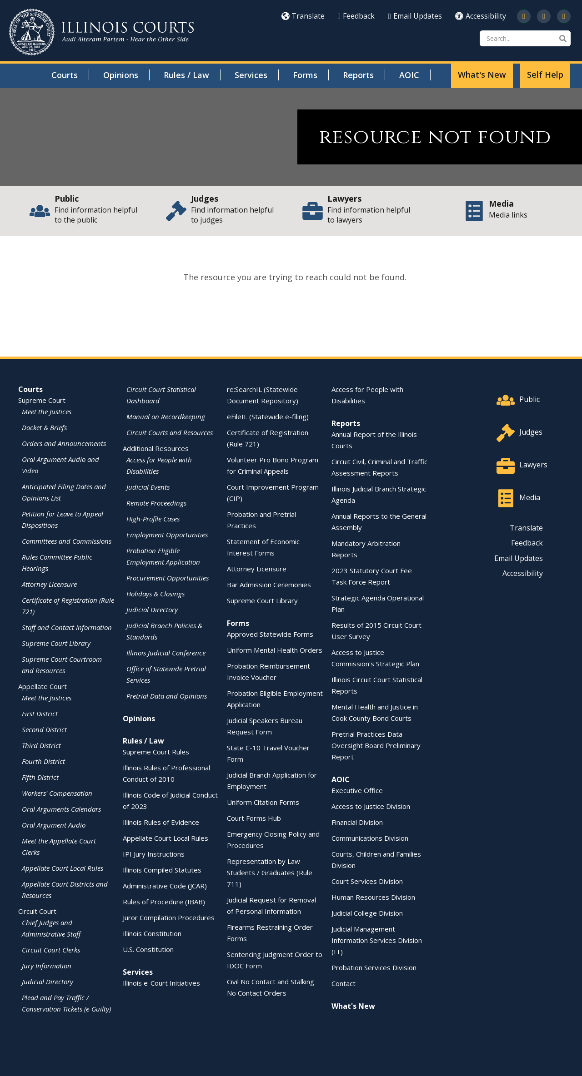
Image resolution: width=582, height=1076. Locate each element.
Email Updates (415, 16)
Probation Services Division (373, 967)
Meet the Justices (46, 411)
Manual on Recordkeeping (165, 416)
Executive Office (357, 790)
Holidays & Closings (155, 593)
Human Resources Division (373, 897)
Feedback (356, 16)
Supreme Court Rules (156, 751)
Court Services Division (367, 881)
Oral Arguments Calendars (61, 808)
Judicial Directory (47, 981)
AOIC (409, 74)
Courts (64, 74)
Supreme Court (41, 400)
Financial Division (357, 822)
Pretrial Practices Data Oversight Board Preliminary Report (376, 745)
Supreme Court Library (56, 643)
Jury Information (46, 965)
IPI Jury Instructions (154, 853)
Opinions (120, 74)
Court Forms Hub (254, 818)
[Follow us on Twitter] (524, 16)
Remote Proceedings (156, 502)
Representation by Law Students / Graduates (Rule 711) (269, 872)
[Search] (525, 38)
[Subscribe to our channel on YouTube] (544, 16)
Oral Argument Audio (53, 824)
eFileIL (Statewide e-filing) (268, 416)
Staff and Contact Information (67, 627)
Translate (303, 16)
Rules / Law (186, 74)
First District (40, 713)
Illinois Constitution (152, 933)
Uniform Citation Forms (263, 802)
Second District (44, 729)
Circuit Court (37, 911)
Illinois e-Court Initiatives (161, 982)
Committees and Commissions (66, 540)
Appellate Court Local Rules (62, 868)
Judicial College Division (367, 912)
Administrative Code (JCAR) (165, 885)
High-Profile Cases (153, 518)
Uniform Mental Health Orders (274, 650)
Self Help (545, 74)
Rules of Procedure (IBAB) (164, 901)
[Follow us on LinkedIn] (564, 16)
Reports (358, 74)
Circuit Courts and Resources (169, 432)
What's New (482, 74)
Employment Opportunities (167, 534)
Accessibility (480, 16)
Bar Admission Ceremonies (269, 584)
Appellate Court (42, 686)
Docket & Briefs (44, 427)
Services (251, 74)
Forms (305, 74)
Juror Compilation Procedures (169, 917)
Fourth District (43, 761)
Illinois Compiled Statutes (162, 869)
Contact (343, 983)
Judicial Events (148, 486)
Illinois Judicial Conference (166, 652)
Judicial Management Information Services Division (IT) (376, 940)
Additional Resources (156, 448)
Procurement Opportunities (167, 577)
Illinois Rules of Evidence (161, 822)
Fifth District (40, 777)
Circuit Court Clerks (51, 949)
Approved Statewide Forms (270, 634)
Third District (41, 745)
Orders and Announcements (64, 443)
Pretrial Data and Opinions (166, 695)
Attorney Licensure (49, 584)
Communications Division (369, 838)
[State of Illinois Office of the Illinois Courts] (101, 32)
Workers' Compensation (57, 793)
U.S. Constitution (148, 949)
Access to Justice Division (370, 806)
